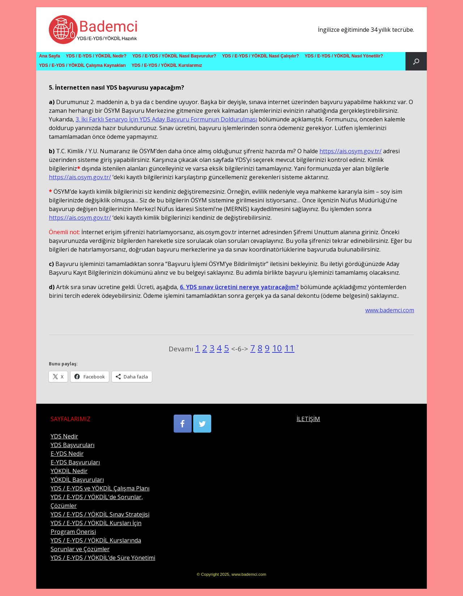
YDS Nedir (64, 436)
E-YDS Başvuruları (75, 462)
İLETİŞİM (308, 419)
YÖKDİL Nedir (69, 471)
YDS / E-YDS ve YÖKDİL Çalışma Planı (100, 488)
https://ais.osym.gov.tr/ (350, 151)
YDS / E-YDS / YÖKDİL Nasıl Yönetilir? (344, 56)
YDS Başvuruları (72, 445)
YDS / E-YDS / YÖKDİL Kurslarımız (167, 65)
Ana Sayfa (49, 56)
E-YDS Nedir (67, 454)
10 (277, 348)
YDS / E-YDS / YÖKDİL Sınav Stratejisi (100, 514)
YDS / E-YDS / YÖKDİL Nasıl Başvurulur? (174, 56)
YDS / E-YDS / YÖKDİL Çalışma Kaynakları (82, 65)
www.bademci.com (389, 310)
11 (289, 348)
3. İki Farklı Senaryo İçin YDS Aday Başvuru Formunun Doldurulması (166, 119)
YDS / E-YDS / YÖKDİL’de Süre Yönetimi (103, 558)
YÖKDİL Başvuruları (77, 480)
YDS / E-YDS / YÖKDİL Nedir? (96, 56)
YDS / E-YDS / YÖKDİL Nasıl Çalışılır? (260, 56)
